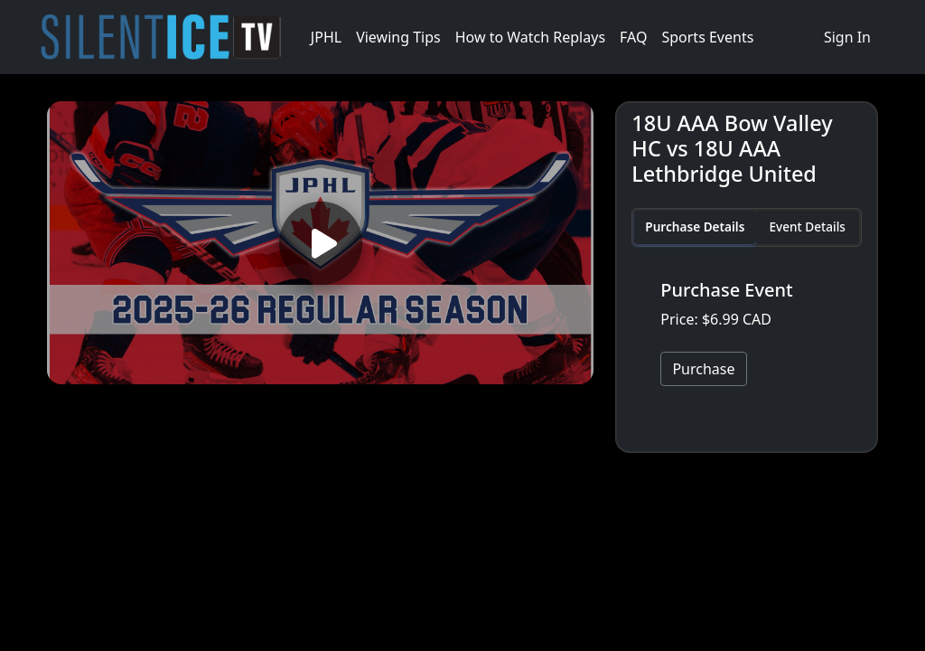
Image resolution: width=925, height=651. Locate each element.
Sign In (847, 37)
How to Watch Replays (530, 37)
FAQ (633, 37)
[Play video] (320, 243)
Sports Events (707, 37)
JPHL (326, 37)
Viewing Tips (398, 37)
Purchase (703, 369)
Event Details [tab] (807, 226)
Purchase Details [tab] (694, 226)
